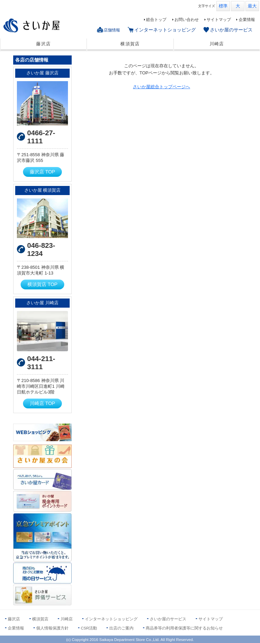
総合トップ (156, 20)
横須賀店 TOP (42, 284)
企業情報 (247, 20)
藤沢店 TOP (42, 171)
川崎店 (217, 44)
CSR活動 (89, 628)
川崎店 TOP (42, 403)
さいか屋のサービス (231, 29)
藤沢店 (43, 44)
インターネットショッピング (165, 29)
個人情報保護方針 (52, 628)
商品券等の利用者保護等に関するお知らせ (184, 628)
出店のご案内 (121, 628)
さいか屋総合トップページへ (161, 86)
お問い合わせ (186, 20)
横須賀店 (130, 44)
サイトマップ (219, 20)
